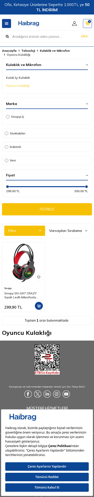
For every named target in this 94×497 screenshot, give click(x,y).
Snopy (15, 117)
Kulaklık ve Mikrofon (55, 50)
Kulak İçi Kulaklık (18, 77)
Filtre (24, 230)
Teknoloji (28, 50)
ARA (84, 36)
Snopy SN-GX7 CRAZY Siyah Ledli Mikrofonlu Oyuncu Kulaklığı (20, 295)
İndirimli (13, 147)
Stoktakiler (15, 133)
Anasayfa (9, 50)
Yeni (10, 160)
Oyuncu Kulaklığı (18, 85)
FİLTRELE (47, 209)
